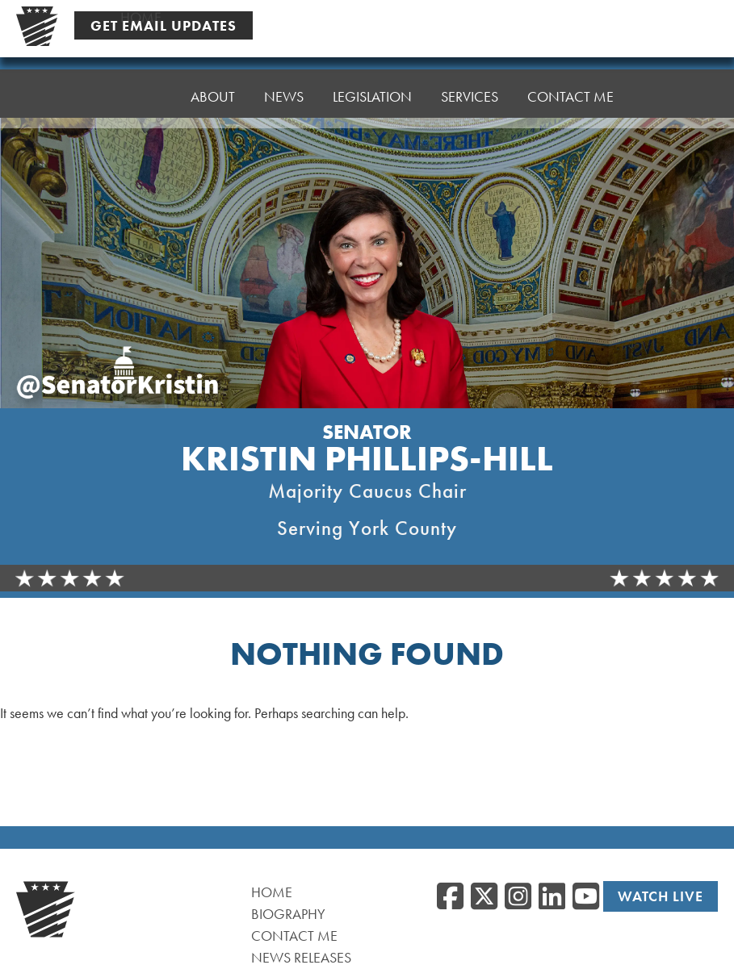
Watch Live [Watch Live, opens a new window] (660, 896)
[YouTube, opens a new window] (586, 897)
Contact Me (570, 69)
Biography (288, 913)
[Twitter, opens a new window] (484, 897)
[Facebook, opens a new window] (450, 897)
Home (140, 89)
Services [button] (469, 73)
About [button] (213, 85)
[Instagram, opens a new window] (518, 897)
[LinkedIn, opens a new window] (552, 897)
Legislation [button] (372, 77)
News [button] (284, 81)
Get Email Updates (163, 24)
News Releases (301, 957)
